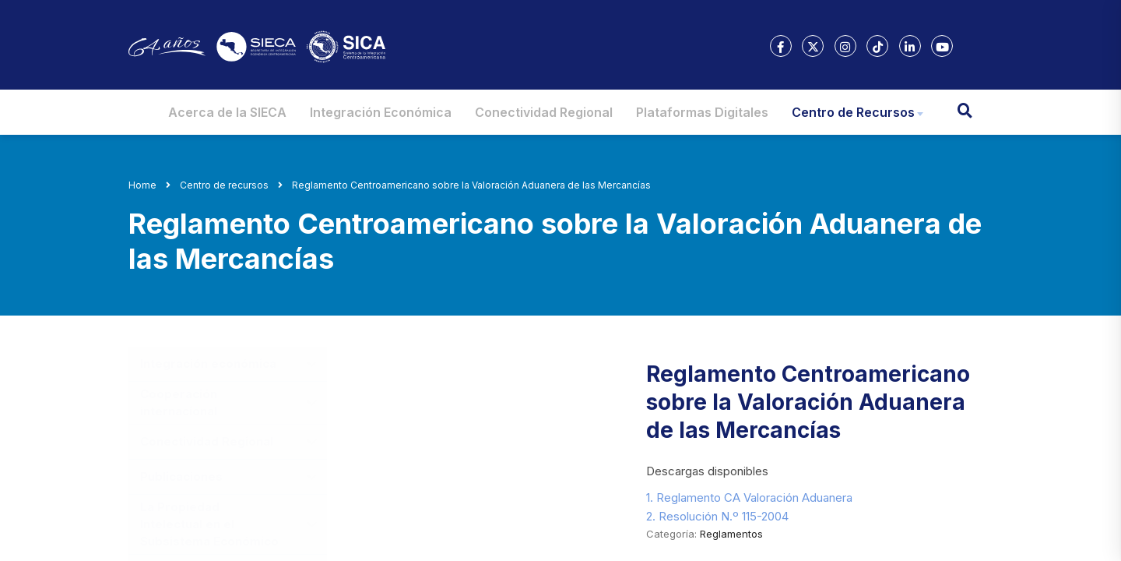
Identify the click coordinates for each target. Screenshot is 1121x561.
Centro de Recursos (853, 112)
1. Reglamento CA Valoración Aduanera (749, 497)
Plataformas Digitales (702, 112)
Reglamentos (731, 533)
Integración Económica (381, 112)
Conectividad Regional (544, 112)
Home (142, 185)
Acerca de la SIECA (227, 112)
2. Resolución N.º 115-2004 (717, 516)
